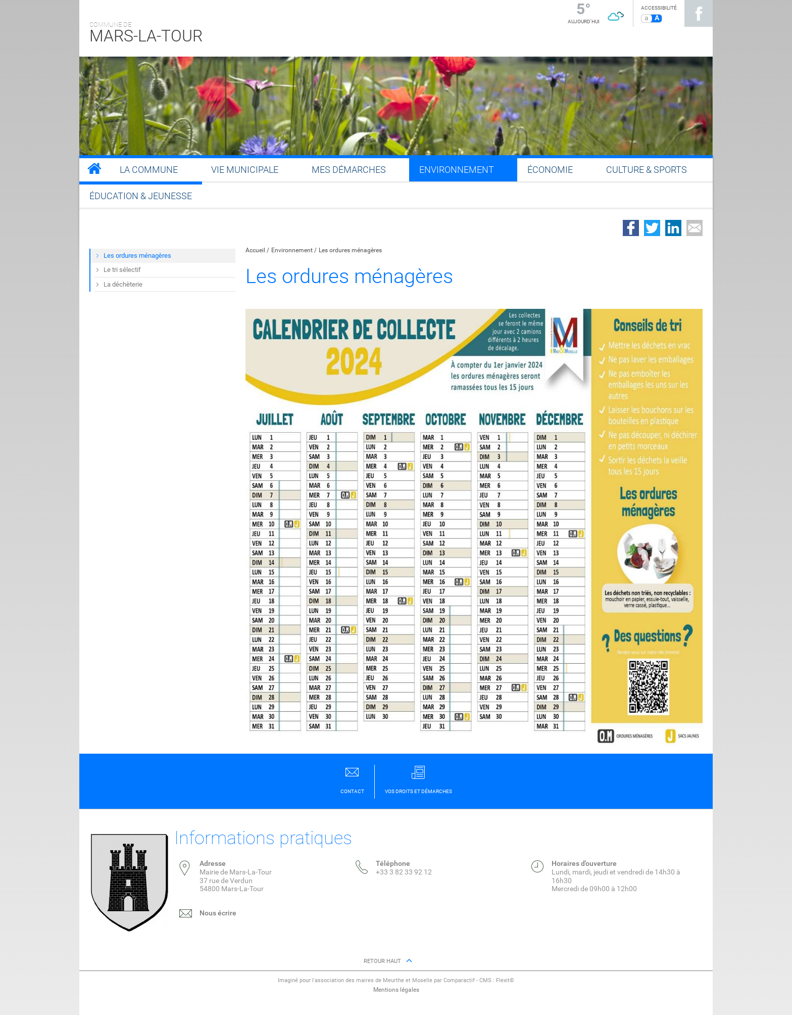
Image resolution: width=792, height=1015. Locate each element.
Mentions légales (396, 989)
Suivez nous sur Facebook (698, 13)
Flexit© (505, 980)
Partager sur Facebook (631, 228)
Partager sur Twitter (652, 228)
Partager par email (694, 228)
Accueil (255, 250)
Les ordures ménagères (350, 250)
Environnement (292, 250)
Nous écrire (218, 913)
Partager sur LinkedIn (673, 228)
